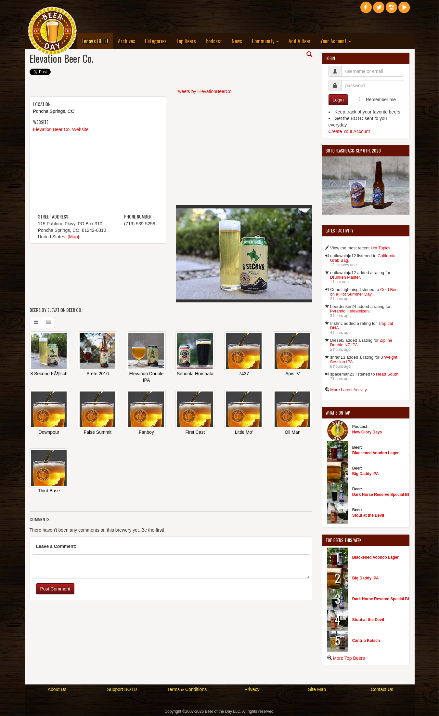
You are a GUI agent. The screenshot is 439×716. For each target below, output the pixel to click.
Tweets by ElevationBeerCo (204, 91)
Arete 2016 (97, 374)
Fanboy (146, 432)
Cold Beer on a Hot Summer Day (364, 292)
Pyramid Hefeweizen (349, 311)
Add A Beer (300, 41)
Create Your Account (349, 131)
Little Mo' (244, 432)
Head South (387, 374)
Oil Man (292, 432)
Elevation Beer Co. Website (61, 129)
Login (338, 99)
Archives (126, 41)
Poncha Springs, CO (54, 111)
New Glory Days (367, 432)
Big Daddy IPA (365, 473)
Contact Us (382, 689)
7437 (244, 374)
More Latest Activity (348, 389)
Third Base (49, 491)
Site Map (317, 689)
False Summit (98, 432)
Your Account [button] (335, 41)
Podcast (214, 41)
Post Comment (55, 589)
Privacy (252, 689)
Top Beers (186, 41)
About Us (57, 689)
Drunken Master (345, 277)
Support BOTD (122, 689)
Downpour (49, 432)
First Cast (195, 432)
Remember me (381, 99)
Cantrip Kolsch (366, 640)
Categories (156, 41)
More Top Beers (349, 658)
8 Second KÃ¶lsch (48, 374)
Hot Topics (380, 247)
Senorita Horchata (195, 374)
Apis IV (292, 374)
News (237, 41)
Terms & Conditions (187, 689)
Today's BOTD (97, 41)
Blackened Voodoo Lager (375, 453)
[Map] (73, 236)
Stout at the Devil (368, 515)
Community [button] (265, 41)
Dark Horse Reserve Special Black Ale (387, 494)
